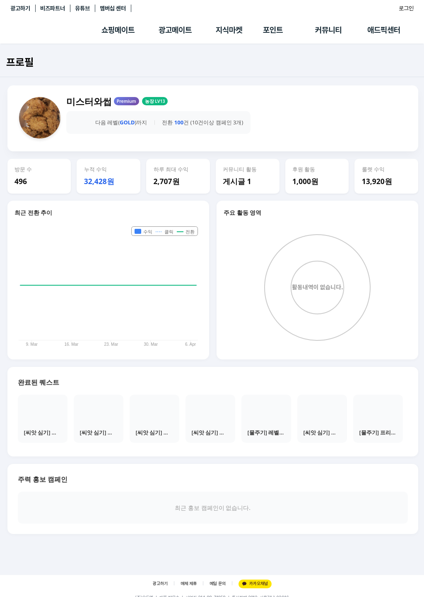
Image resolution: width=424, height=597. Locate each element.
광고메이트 (175, 30)
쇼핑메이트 (118, 30)
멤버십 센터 (113, 8)
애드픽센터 (383, 30)
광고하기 (20, 8)
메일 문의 (218, 583)
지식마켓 (229, 30)
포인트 (273, 30)
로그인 (406, 8)
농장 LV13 (155, 101)
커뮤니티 (328, 30)
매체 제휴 (189, 583)
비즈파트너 (52, 8)
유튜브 (82, 8)
